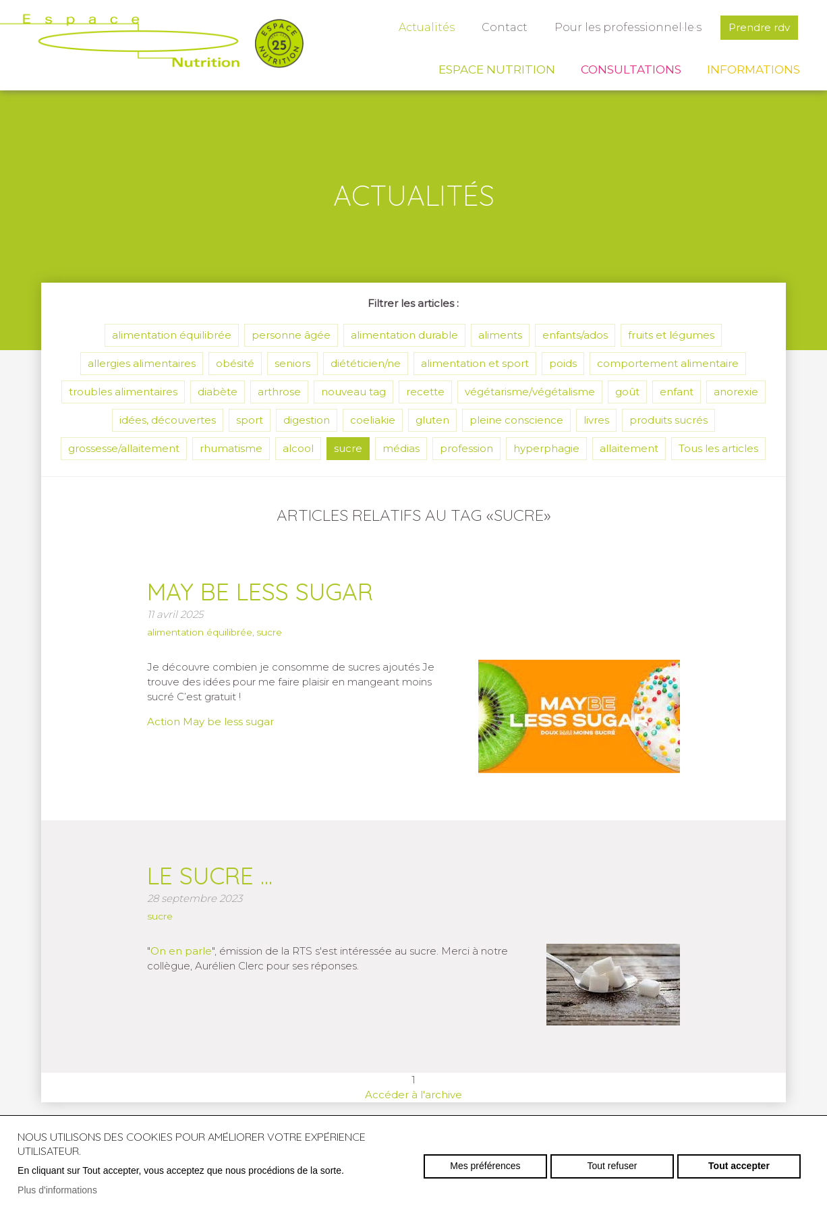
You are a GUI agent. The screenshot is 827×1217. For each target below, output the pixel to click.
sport (249, 420)
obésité (235, 363)
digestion (306, 420)
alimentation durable (404, 335)
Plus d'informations (57, 1190)
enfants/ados (575, 335)
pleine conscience (516, 420)
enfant (676, 391)
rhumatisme (231, 448)
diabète (217, 391)
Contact (504, 27)
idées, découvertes (167, 420)
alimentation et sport (475, 363)
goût (627, 391)
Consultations (631, 69)
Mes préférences (485, 1165)
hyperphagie (546, 448)
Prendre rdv (759, 27)
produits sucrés (668, 420)
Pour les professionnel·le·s (628, 27)
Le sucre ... (210, 875)
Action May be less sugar (210, 721)
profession (466, 448)
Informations (753, 69)
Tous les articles (718, 448)
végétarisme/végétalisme (530, 391)
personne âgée (291, 335)
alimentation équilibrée (171, 335)
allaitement (629, 448)
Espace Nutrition (496, 69)
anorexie (736, 391)
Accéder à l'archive (413, 1094)
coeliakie (372, 420)
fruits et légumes (671, 335)
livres (596, 420)
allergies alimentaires (142, 363)
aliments (500, 335)
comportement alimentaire (668, 363)
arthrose (279, 391)
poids (563, 363)
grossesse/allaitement (123, 448)
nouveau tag (353, 391)
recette (425, 391)
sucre (348, 448)
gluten (432, 420)
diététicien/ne (366, 363)
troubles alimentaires (123, 391)
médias (401, 448)
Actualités (427, 27)
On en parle (181, 950)
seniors (292, 363)
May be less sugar (260, 591)
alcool (298, 448)
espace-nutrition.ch (152, 44)
